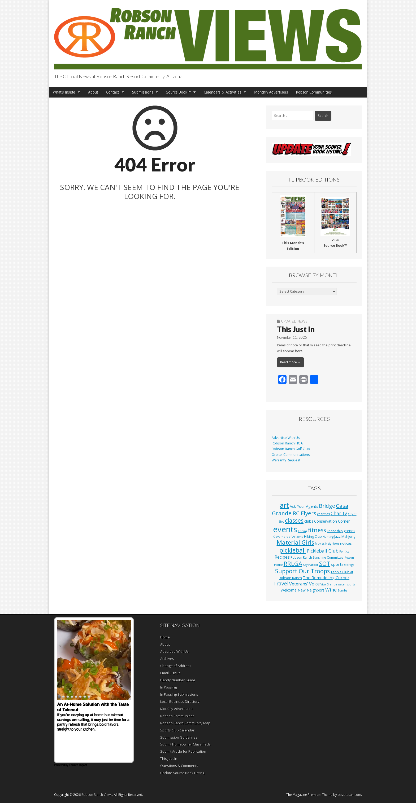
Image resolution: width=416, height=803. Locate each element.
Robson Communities (314, 92)
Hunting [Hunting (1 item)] (328, 537)
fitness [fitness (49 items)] (317, 530)
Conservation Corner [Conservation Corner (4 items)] (332, 521)
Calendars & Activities (222, 92)
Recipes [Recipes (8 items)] (282, 557)
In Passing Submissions (179, 694)
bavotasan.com (349, 794)
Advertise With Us (286, 437)
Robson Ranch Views (96, 794)
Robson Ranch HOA (287, 443)
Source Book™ (178, 92)
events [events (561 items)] (285, 529)
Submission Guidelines (178, 737)
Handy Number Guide (177, 680)
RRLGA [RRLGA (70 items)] (293, 563)
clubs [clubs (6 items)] (308, 521)
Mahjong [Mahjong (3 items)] (348, 536)
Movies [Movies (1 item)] (319, 543)
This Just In (296, 329)
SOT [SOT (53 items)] (324, 563)
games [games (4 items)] (349, 530)
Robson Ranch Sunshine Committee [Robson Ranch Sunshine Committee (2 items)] (317, 557)
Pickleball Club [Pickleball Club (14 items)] (323, 551)
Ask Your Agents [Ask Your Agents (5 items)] (304, 506)
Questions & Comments (179, 765)
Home (165, 637)
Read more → (290, 362)
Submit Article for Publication (183, 751)
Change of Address (175, 665)
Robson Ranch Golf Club (291, 449)
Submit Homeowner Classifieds (185, 744)
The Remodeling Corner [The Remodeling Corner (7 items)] (326, 577)
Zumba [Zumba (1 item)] (342, 590)
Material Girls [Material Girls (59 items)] (295, 542)
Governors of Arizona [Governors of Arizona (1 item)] (288, 537)
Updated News (294, 321)
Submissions (142, 92)
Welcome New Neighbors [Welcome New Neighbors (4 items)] (302, 590)
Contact (112, 92)
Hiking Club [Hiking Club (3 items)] (313, 536)
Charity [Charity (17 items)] (339, 513)
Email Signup (170, 672)
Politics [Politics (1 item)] (344, 551)
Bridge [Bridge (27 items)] (327, 505)
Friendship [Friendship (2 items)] (335, 531)
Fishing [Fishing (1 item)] (302, 531)
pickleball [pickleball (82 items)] (292, 550)
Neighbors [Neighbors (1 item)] (332, 543)
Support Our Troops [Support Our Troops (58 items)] (302, 571)
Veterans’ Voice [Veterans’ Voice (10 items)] (304, 584)
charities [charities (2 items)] (323, 514)
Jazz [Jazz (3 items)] (337, 536)
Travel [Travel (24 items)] (280, 583)
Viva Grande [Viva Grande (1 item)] (328, 584)
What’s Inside (64, 92)
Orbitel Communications (291, 454)
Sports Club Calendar (177, 730)
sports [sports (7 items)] (337, 564)
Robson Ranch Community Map (185, 723)
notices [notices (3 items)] (346, 543)
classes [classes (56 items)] (294, 520)
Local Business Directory (180, 701)
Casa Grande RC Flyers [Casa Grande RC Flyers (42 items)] (310, 509)
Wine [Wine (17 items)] (331, 589)
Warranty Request (286, 460)
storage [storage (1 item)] (349, 565)
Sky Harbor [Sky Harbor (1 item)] (310, 565)
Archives (167, 658)
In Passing (168, 687)
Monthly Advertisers (271, 92)
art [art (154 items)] (284, 505)
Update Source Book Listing (182, 772)
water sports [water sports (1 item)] (346, 584)
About (93, 92)
